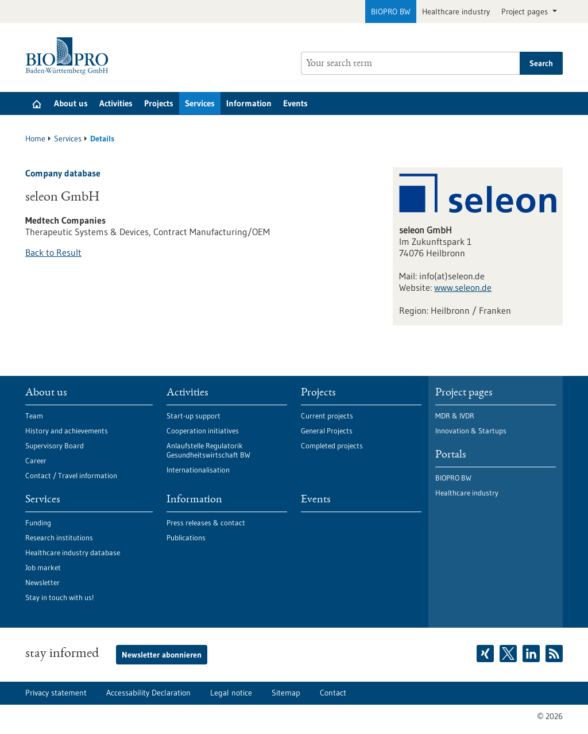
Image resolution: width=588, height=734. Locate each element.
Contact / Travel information (71, 475)
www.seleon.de (463, 287)
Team (34, 415)
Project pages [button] (525, 11)
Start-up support (193, 415)
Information (249, 103)
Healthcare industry (456, 11)
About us (71, 103)
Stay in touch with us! (59, 597)
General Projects (327, 430)
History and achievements (66, 430)
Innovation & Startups (470, 430)
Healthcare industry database (72, 552)
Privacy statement (56, 693)
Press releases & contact (206, 522)
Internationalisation (198, 469)
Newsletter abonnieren (162, 655)
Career (36, 460)
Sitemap (286, 693)
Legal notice (231, 693)
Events (295, 103)
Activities (116, 103)
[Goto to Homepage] (69, 56)
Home (35, 138)
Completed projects (332, 445)
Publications (186, 537)
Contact (333, 693)
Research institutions (59, 537)
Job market (43, 567)
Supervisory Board (54, 445)
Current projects (327, 415)
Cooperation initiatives (203, 430)
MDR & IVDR (454, 415)
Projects (158, 103)
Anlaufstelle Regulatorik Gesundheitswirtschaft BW (208, 450)
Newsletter (42, 582)
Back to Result (53, 252)
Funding (38, 522)
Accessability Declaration (148, 693)
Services (200, 103)
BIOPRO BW (391, 11)
